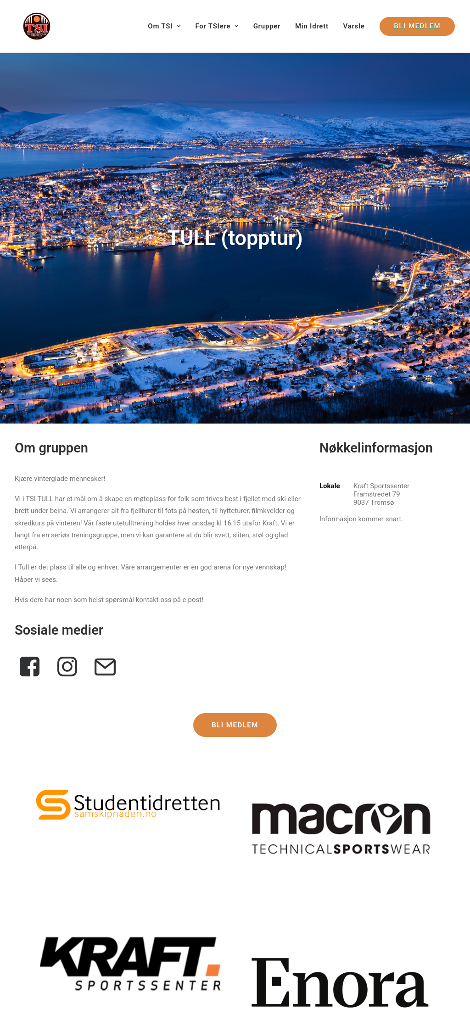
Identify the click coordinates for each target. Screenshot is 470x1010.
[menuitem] (167, 26)
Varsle (354, 26)
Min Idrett (312, 26)
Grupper (267, 26)
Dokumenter (308, 916)
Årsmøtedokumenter (320, 928)
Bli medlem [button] (235, 478)
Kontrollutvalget (39, 915)
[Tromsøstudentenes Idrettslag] (28, 26)
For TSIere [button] (216, 26)
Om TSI (164, 26)
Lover (297, 904)
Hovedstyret (33, 902)
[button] (129, 558)
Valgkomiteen (36, 927)
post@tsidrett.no (154, 939)
